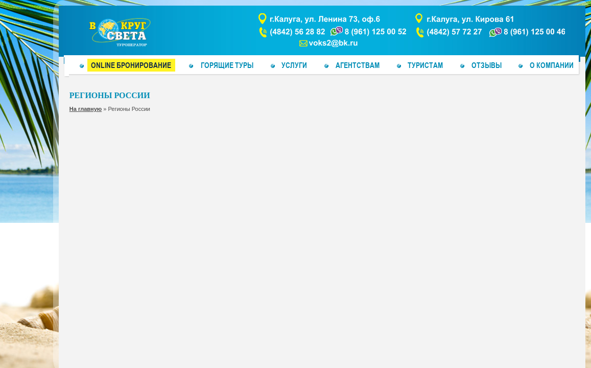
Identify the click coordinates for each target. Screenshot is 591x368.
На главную (85, 109)
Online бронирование (131, 65)
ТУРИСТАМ (425, 65)
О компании (552, 65)
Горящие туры (227, 65)
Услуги (294, 65)
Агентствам (358, 65)
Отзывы (486, 65)
